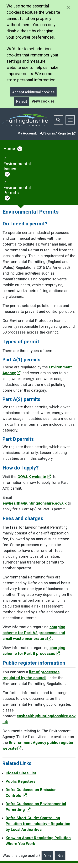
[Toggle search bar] (58, 120)
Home (9, 148)
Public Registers (20, 781)
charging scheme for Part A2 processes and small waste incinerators (33, 633)
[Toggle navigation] (70, 120)
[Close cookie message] (68, 7)
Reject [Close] (21, 101)
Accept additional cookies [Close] (33, 92)
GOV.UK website (34, 476)
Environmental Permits (17, 190)
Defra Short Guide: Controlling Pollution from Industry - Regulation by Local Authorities (38, 824)
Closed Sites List (21, 773)
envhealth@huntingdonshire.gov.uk (34, 503)
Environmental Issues (17, 166)
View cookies (43, 101)
